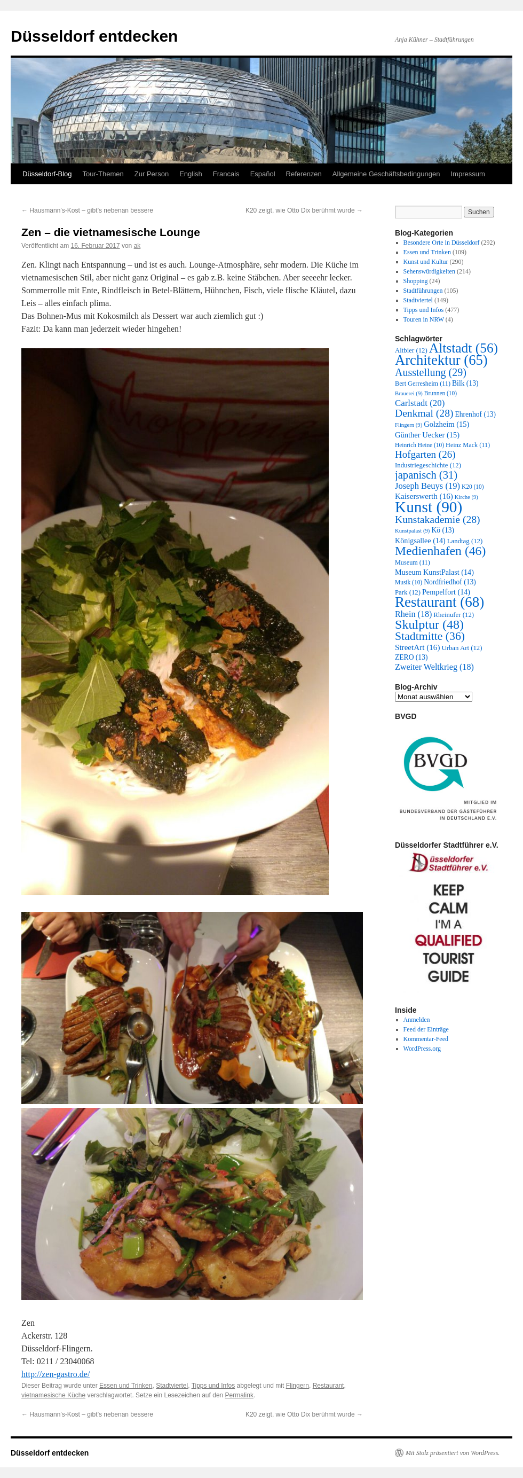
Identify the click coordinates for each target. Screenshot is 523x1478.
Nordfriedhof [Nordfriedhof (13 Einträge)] (450, 582)
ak (137, 245)
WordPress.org (422, 1048)
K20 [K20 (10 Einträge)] (473, 486)
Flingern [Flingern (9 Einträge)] (408, 425)
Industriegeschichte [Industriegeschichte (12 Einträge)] (428, 465)
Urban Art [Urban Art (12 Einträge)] (461, 648)
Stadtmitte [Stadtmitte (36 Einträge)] (430, 636)
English (190, 174)
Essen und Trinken (125, 1385)
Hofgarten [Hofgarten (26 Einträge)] (425, 454)
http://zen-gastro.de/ (55, 1374)
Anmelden (416, 1019)
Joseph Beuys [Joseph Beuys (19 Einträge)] (427, 486)
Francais (226, 174)
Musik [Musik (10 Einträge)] (408, 582)
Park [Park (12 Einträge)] (408, 592)
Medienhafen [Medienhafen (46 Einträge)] (440, 551)
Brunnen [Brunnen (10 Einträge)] (440, 393)
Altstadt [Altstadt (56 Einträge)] (463, 348)
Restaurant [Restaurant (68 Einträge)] (439, 602)
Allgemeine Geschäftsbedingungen (386, 174)
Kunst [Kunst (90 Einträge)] (428, 506)
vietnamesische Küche (53, 1395)
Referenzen (304, 174)
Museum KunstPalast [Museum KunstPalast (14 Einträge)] (434, 572)
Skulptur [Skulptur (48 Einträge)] (429, 624)
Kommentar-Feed (425, 1039)
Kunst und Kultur (425, 261)
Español (262, 174)
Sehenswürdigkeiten (429, 271)
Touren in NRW (423, 319)
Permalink (239, 1395)
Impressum (467, 174)
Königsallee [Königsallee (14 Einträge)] (420, 540)
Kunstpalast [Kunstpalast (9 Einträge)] (412, 531)
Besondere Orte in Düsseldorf (441, 242)
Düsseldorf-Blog (47, 174)
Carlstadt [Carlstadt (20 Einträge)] (420, 403)
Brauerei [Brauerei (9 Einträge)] (409, 393)
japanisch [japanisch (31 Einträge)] (426, 475)
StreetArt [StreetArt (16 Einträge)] (417, 647)
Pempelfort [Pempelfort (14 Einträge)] (446, 592)
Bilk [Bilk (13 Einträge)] (465, 383)
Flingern (297, 1385)
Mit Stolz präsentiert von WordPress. (453, 1453)
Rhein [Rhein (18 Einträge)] (413, 614)
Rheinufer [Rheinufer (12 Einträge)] (453, 615)
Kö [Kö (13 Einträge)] (442, 530)
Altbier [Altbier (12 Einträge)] (411, 350)
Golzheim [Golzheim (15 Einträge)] (446, 424)
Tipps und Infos (213, 1385)
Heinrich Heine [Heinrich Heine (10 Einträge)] (419, 445)
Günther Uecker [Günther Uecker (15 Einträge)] (427, 435)
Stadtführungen (423, 290)
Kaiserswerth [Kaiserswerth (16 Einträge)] (424, 496)
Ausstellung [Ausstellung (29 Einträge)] (430, 372)
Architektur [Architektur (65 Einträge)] (441, 360)
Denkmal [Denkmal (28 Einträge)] (424, 413)
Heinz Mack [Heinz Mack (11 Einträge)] (468, 445)
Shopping (415, 281)
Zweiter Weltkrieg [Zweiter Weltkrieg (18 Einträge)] (434, 666)
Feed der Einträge (426, 1029)
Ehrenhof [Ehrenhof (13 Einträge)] (475, 414)
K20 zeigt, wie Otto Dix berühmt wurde (304, 210)
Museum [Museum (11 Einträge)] (412, 562)
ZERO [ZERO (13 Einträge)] (411, 657)
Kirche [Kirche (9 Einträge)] (466, 497)
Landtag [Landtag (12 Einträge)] (464, 541)
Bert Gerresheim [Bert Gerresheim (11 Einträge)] (422, 383)
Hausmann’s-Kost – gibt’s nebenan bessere (87, 210)
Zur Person (151, 174)
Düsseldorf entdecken (94, 36)
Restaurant (328, 1385)
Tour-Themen (103, 174)
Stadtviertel (172, 1385)
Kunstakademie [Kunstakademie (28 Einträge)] (437, 519)
